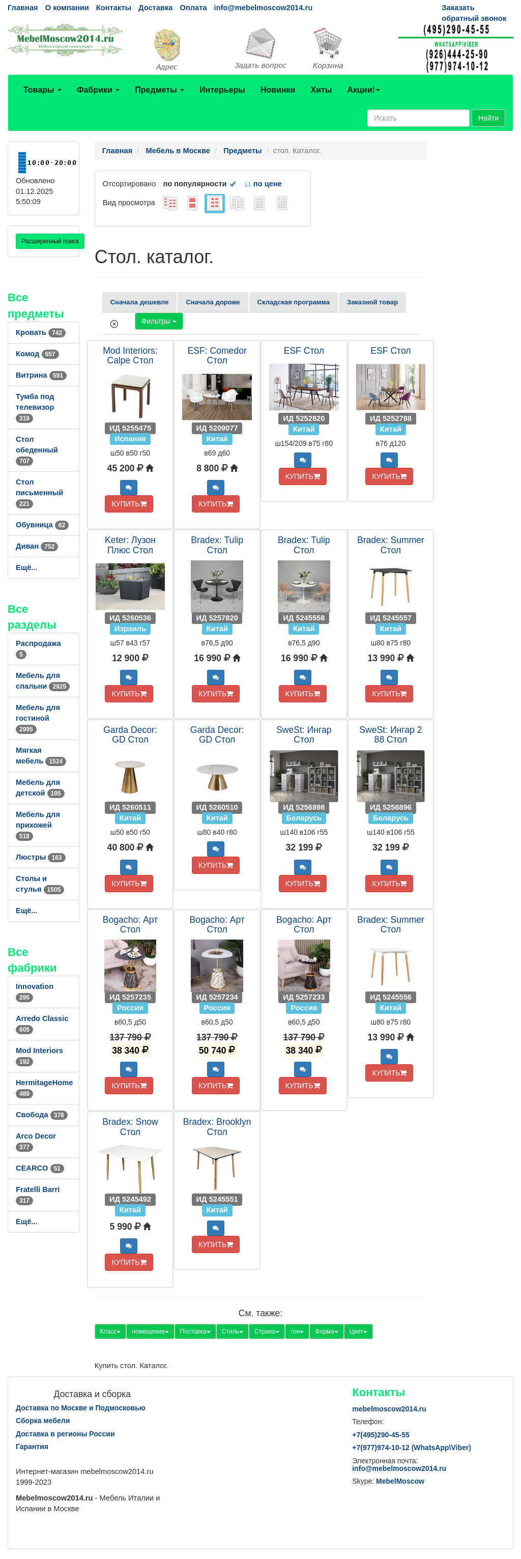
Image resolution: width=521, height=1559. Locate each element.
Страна (266, 1331)
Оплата (193, 8)
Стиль (232, 1331)
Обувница (42, 525)
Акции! (363, 90)
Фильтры (159, 321)
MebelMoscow (400, 1481)
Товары (42, 90)
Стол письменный (39, 492)
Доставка (155, 8)
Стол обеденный (37, 450)
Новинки (278, 90)
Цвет (358, 1331)
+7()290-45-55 (380, 1435)
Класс (110, 1331)
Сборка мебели (43, 1420)
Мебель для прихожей (38, 825)
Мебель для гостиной (38, 718)
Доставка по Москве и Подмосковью (81, 1408)
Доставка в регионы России (65, 1434)
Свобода (42, 1115)
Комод (37, 354)
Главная (23, 8)
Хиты (321, 90)
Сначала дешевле (139, 302)
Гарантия (32, 1446)
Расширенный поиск (50, 241)
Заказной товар (372, 302)
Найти (488, 118)
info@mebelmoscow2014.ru (263, 8)
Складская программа (293, 302)
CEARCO (40, 1168)
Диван (37, 546)
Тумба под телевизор (35, 407)
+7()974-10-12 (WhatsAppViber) (411, 1447)
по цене (263, 184)
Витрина (41, 375)
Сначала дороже (213, 302)
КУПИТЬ (128, 504)
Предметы (159, 90)
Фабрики (98, 90)
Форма (326, 1331)
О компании (67, 8)
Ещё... (27, 567)
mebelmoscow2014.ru (389, 1409)
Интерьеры (222, 90)
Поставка (195, 1331)
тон (297, 1331)
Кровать (41, 332)
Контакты (113, 8)
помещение (150, 1331)
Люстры (41, 857)
